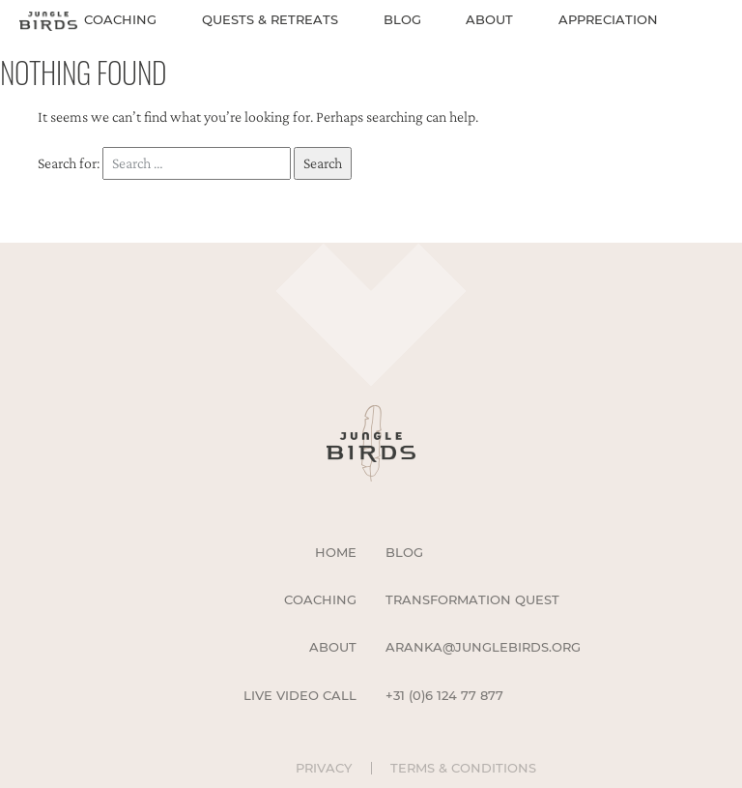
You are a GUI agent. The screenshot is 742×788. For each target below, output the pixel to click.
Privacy (324, 768)
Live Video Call (300, 695)
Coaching (120, 19)
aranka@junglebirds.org (483, 647)
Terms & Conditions (463, 768)
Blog (402, 19)
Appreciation (608, 19)
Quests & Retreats (270, 19)
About (489, 19)
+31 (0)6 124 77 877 (444, 695)
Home (336, 552)
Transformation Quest (472, 599)
